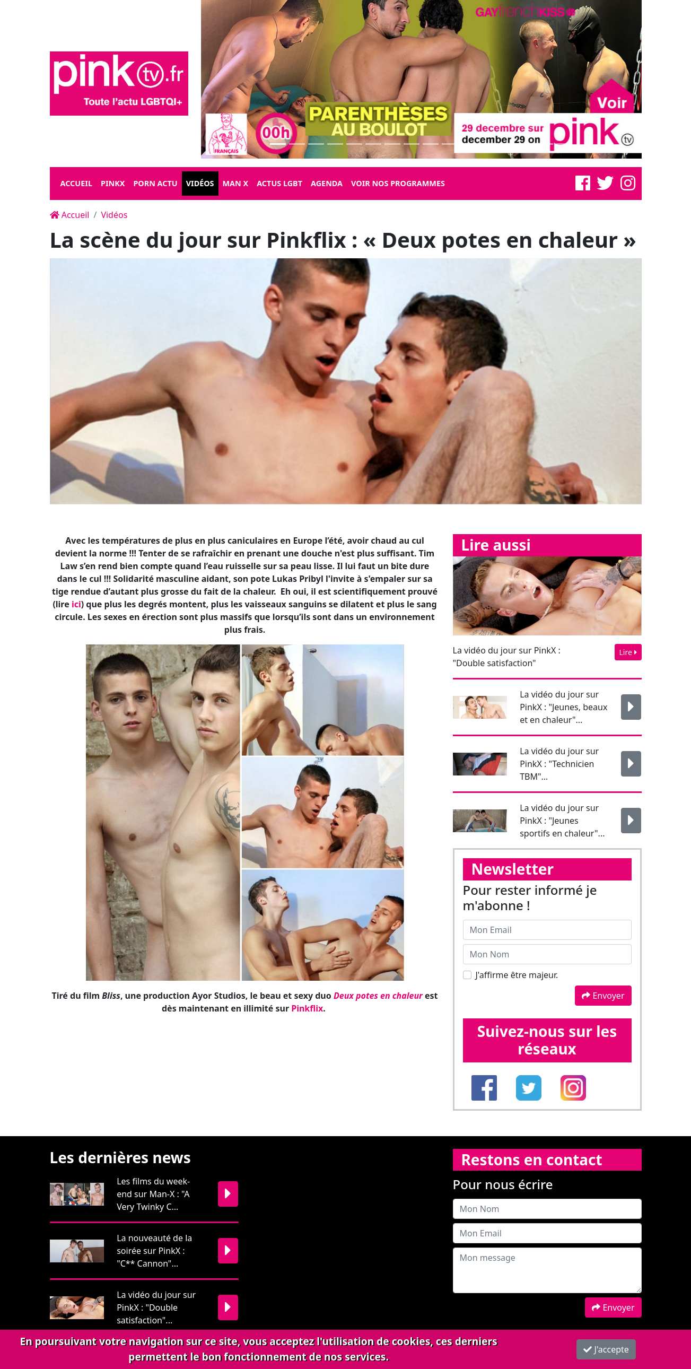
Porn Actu (155, 183)
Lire (628, 652)
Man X (236, 183)
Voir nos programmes (398, 183)
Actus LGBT (279, 183)
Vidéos (200, 183)
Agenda (327, 183)
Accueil (76, 183)
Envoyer (603, 995)
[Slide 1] (278, 144)
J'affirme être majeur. (517, 975)
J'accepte (606, 1349)
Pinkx (113, 183)
